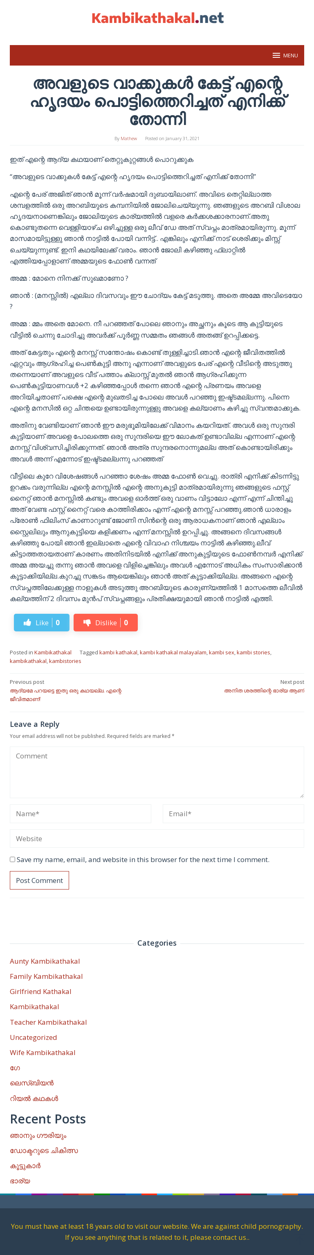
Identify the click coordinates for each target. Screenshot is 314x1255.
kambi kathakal (118, 652)
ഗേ (15, 1067)
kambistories (65, 661)
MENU (284, 55)
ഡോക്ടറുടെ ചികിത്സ (44, 1150)
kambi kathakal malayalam (173, 652)
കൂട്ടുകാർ (25, 1165)
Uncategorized (33, 1037)
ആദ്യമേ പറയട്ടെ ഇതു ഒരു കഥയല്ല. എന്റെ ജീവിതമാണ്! (80, 690)
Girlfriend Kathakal (41, 991)
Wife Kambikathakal (43, 1052)
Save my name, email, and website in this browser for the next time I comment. (143, 859)
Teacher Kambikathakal (48, 1022)
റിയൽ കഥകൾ (34, 1098)
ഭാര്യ (20, 1180)
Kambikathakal (53, 652)
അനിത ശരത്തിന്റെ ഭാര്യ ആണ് (233, 686)
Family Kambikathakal (46, 976)
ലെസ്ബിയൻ (32, 1082)
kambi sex (221, 652)
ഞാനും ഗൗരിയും (38, 1135)
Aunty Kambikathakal (45, 961)
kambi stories (253, 652)
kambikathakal (28, 661)
